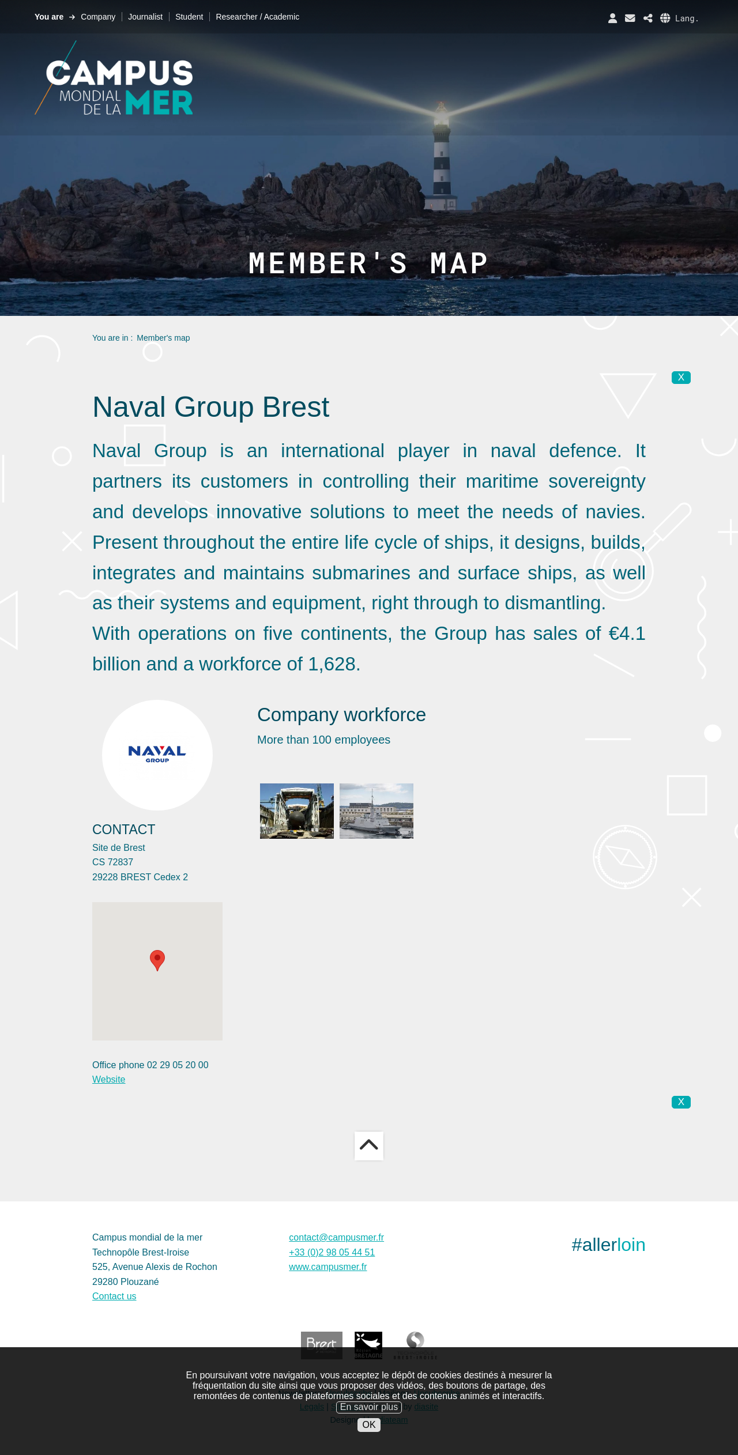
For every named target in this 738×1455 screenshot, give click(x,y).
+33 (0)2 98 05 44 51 (332, 1252)
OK (368, 1425)
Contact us (114, 1296)
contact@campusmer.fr (336, 1237)
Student (189, 16)
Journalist (145, 16)
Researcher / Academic (257, 16)
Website (109, 1079)
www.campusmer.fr (328, 1267)
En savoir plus (369, 1407)
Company (98, 16)
